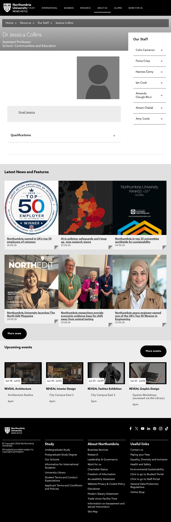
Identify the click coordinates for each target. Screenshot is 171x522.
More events (153, 351)
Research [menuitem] (85, 8)
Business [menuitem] (69, 8)
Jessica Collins (64, 23)
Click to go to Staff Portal (145, 479)
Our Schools (52, 460)
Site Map (93, 512)
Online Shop (137, 492)
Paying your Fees (140, 455)
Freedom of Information (102, 474)
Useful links (139, 444)
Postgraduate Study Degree (61, 455)
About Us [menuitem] (102, 8)
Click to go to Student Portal (147, 474)
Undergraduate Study (57, 450)
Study (49, 444)
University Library (55, 473)
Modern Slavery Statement (103, 494)
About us (25, 23)
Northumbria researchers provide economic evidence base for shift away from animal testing (82, 316)
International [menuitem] (49, 8)
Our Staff (43, 23)
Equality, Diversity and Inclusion (148, 460)
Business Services (98, 450)
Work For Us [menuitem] (135, 8)
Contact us (136, 450)
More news (14, 333)
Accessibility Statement (101, 479)
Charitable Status (98, 469)
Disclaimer (94, 489)
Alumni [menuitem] (118, 8)
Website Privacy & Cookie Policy (106, 484)
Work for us (94, 464)
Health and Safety (140, 464)
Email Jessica (27, 112)
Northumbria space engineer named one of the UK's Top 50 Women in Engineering (138, 316)
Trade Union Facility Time (102, 499)
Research (93, 455)
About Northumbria (103, 444)
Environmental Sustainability (147, 469)
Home (9, 23)
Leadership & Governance (103, 460)
